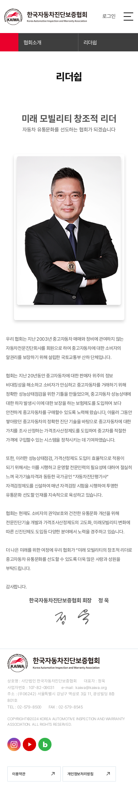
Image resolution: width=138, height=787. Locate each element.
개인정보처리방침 (80, 774)
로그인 (109, 16)
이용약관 (18, 774)
